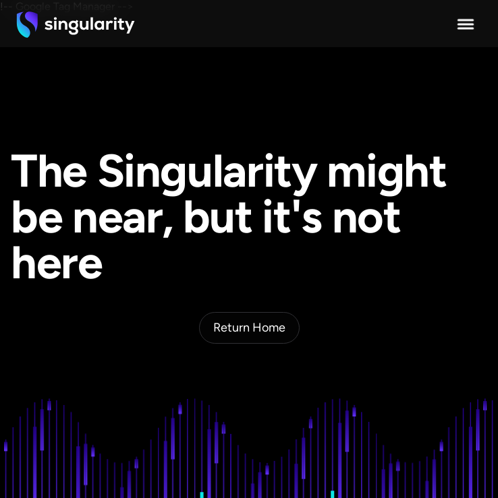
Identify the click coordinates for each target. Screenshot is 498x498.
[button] (465, 24)
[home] (75, 24)
